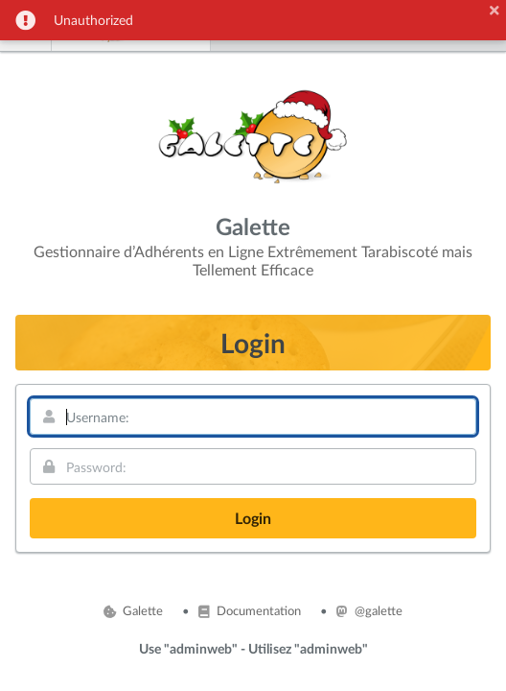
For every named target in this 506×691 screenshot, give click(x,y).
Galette (133, 610)
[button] (494, 10)
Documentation (249, 610)
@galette (369, 610)
